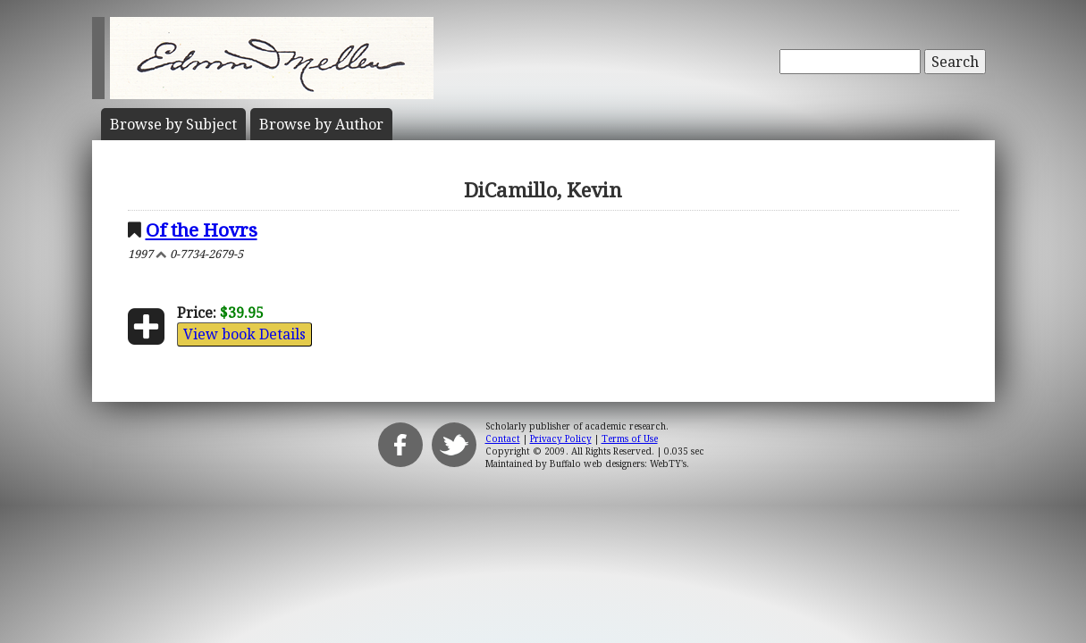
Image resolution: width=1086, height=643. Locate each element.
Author (321, 124)
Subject (173, 124)
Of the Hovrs (201, 229)
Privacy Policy (561, 438)
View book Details (244, 334)
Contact (502, 438)
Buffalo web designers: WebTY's (618, 463)
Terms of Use (630, 438)
